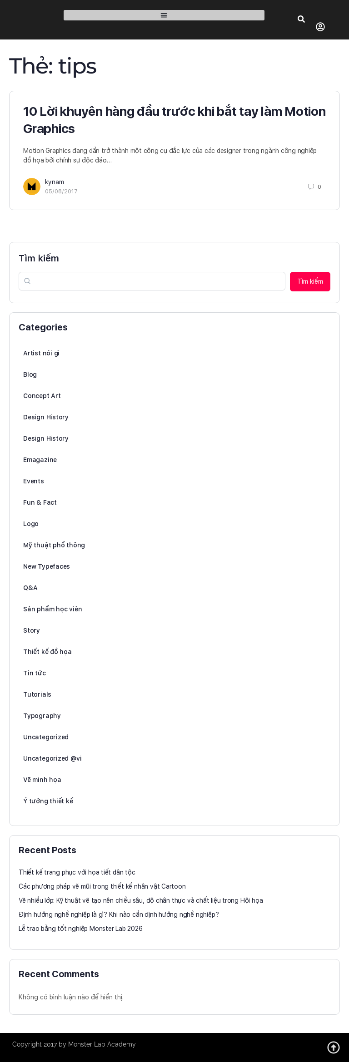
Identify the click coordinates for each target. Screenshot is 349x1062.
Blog (30, 374)
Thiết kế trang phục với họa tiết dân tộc (77, 872)
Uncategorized (46, 737)
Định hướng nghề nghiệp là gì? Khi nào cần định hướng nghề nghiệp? (119, 914)
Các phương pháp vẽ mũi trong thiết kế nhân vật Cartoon (102, 886)
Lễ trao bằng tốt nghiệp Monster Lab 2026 (81, 928)
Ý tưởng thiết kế (48, 801)
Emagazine (40, 459)
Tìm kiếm (39, 258)
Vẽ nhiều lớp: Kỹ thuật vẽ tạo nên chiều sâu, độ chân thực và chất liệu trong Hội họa (141, 900)
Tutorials (37, 694)
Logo (31, 523)
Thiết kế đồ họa (47, 651)
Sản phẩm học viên (52, 609)
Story (31, 630)
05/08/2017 (61, 191)
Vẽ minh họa (42, 779)
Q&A (30, 587)
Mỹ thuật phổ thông (54, 545)
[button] (164, 15)
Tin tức (34, 673)
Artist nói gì (41, 353)
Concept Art (42, 395)
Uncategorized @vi (52, 758)
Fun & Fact (40, 502)
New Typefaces (46, 566)
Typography (42, 715)
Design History (46, 417)
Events (33, 481)
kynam (54, 182)
